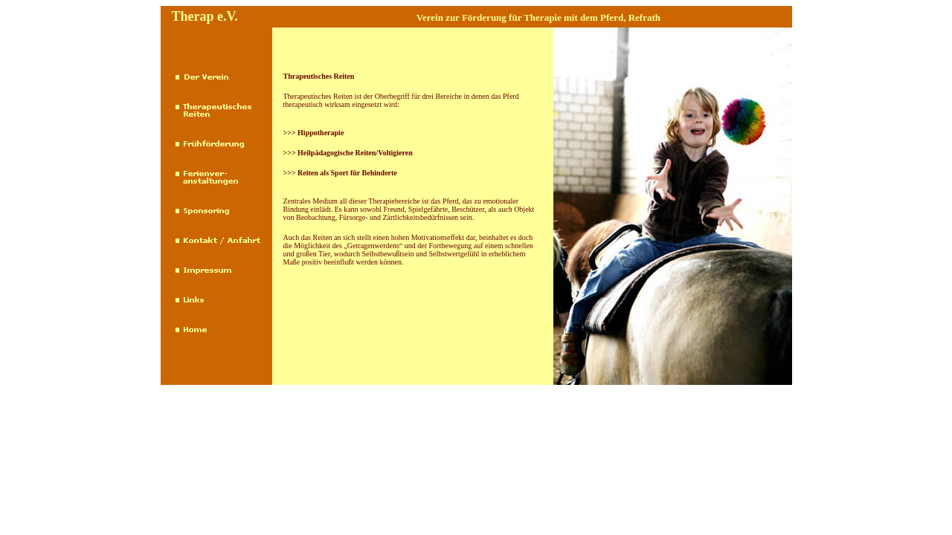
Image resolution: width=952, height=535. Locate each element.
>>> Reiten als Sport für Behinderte (340, 173)
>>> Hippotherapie (313, 133)
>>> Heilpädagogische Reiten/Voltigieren (348, 153)
